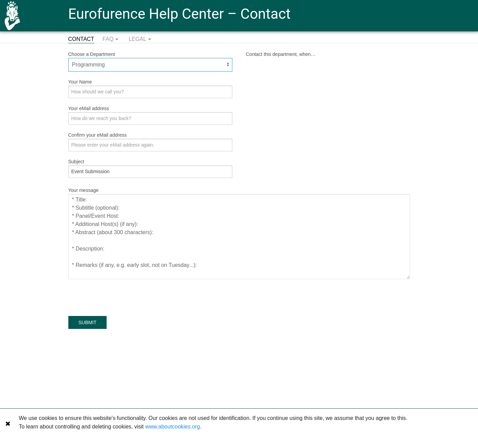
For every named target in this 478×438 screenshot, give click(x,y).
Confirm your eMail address (97, 135)
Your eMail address (88, 108)
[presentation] (120, 296)
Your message (83, 190)
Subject (76, 161)
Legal (141, 39)
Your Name (80, 82)
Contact (81, 39)
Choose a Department (91, 54)
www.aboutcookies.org (172, 426)
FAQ (111, 39)
